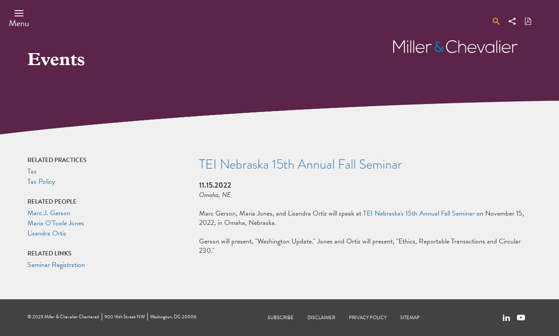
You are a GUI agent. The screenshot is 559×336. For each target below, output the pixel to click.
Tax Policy (41, 181)
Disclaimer (321, 317)
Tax (32, 171)
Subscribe (281, 317)
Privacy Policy (368, 317)
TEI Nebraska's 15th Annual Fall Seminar (419, 213)
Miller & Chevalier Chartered (71, 317)
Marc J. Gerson (48, 213)
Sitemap (410, 317)
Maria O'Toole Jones (55, 223)
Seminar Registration (56, 264)
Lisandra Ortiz (46, 233)
